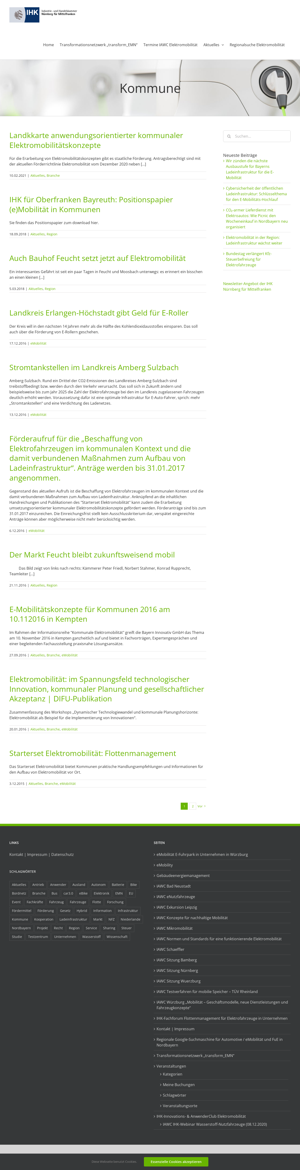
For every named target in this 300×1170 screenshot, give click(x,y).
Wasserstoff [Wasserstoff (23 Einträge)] (91, 936)
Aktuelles (37, 175)
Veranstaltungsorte (180, 1105)
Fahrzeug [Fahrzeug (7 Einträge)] (56, 902)
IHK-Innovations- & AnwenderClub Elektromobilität (201, 1116)
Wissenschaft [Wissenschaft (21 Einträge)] (117, 936)
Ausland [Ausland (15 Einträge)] (78, 884)
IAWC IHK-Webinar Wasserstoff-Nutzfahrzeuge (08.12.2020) (215, 1124)
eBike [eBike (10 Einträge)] (83, 893)
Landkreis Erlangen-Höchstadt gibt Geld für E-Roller (98, 313)
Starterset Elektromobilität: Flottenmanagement (92, 753)
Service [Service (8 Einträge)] (91, 928)
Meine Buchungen (179, 1084)
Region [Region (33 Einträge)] (74, 928)
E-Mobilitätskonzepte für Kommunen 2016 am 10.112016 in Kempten (89, 614)
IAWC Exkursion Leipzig (177, 907)
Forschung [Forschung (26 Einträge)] (115, 902)
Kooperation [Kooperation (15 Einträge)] (43, 919)
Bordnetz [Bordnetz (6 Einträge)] (19, 893)
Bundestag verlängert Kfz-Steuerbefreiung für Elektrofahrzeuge (249, 259)
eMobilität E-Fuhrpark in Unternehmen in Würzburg (202, 854)
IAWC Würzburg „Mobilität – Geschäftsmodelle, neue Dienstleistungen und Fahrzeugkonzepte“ (222, 1005)
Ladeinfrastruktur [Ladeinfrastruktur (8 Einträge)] (73, 919)
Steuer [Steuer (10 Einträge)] (126, 928)
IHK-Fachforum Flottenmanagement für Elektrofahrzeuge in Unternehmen (222, 1018)
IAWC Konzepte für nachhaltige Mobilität (192, 917)
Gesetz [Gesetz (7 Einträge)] (65, 910)
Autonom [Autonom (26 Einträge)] (98, 884)
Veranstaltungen (171, 1066)
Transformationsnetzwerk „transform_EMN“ (195, 1055)
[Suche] (229, 136)
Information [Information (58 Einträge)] (102, 910)
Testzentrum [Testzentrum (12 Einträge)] (38, 936)
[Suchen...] (257, 136)
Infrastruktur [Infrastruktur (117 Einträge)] (128, 910)
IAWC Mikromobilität (175, 928)
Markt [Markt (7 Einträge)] (97, 919)
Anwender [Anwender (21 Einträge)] (58, 884)
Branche (53, 175)
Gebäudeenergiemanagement (183, 875)
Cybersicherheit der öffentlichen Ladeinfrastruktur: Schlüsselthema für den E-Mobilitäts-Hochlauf (256, 194)
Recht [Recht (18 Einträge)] (58, 928)
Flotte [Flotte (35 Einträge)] (96, 902)
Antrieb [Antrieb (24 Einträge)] (38, 884)
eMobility (165, 865)
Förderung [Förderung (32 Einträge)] (46, 910)
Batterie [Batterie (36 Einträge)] (118, 884)
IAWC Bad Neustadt (174, 886)
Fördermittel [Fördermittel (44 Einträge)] (21, 910)
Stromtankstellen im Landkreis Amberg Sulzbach (94, 367)
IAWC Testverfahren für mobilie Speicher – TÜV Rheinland (207, 991)
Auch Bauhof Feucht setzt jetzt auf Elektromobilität (97, 258)
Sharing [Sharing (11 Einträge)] (109, 928)
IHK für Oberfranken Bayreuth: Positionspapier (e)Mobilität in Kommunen (91, 204)
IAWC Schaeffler (170, 949)
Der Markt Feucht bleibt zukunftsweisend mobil (92, 554)
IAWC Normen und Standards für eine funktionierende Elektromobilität (219, 938)
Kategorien (172, 1074)
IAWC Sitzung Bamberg (177, 960)
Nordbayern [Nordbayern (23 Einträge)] (21, 928)
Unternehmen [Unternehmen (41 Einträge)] (65, 936)
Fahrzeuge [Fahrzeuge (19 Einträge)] (78, 902)
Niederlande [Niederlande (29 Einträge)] (130, 919)
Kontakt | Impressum (176, 1028)
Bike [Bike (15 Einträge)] (133, 884)
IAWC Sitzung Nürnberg (177, 970)
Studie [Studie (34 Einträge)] (17, 936)
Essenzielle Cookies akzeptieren (176, 1161)
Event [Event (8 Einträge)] (16, 902)
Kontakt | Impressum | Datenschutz (41, 854)
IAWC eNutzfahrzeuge (176, 896)
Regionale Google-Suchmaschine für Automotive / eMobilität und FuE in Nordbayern (220, 1042)
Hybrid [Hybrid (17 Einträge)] (82, 910)
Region (52, 234)
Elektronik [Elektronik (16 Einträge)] (101, 893)
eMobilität (38, 343)
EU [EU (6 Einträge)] (131, 893)
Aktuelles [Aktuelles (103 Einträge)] (19, 884)
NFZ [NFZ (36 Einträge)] (112, 919)
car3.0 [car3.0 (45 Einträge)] (68, 893)
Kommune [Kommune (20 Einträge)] (20, 919)
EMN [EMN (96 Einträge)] (119, 893)
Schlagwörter (22, 871)
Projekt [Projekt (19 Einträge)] (42, 928)
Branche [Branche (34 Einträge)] (38, 893)
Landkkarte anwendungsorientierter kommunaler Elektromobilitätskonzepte (96, 140)
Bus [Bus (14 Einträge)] (54, 893)
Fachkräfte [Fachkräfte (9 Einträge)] (35, 902)
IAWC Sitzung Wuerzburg (179, 981)
